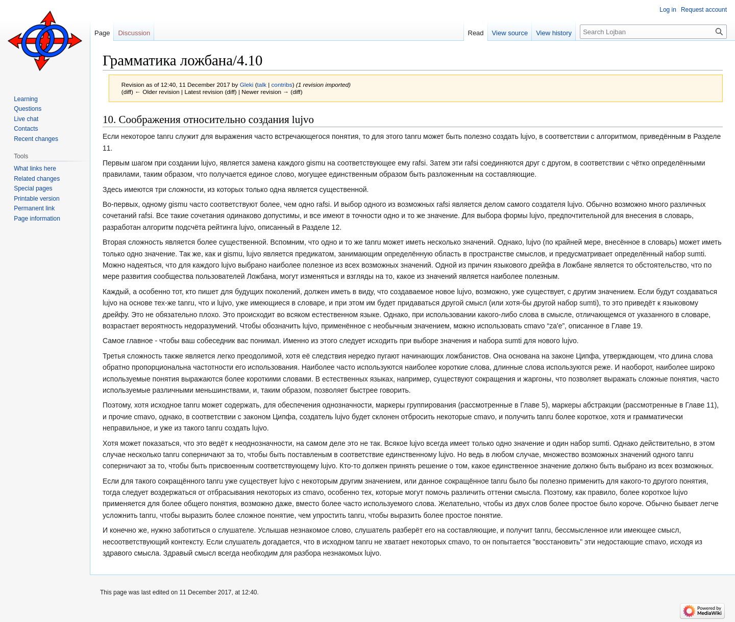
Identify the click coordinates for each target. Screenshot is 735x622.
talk (261, 84)
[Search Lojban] (653, 32)
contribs (281, 84)
